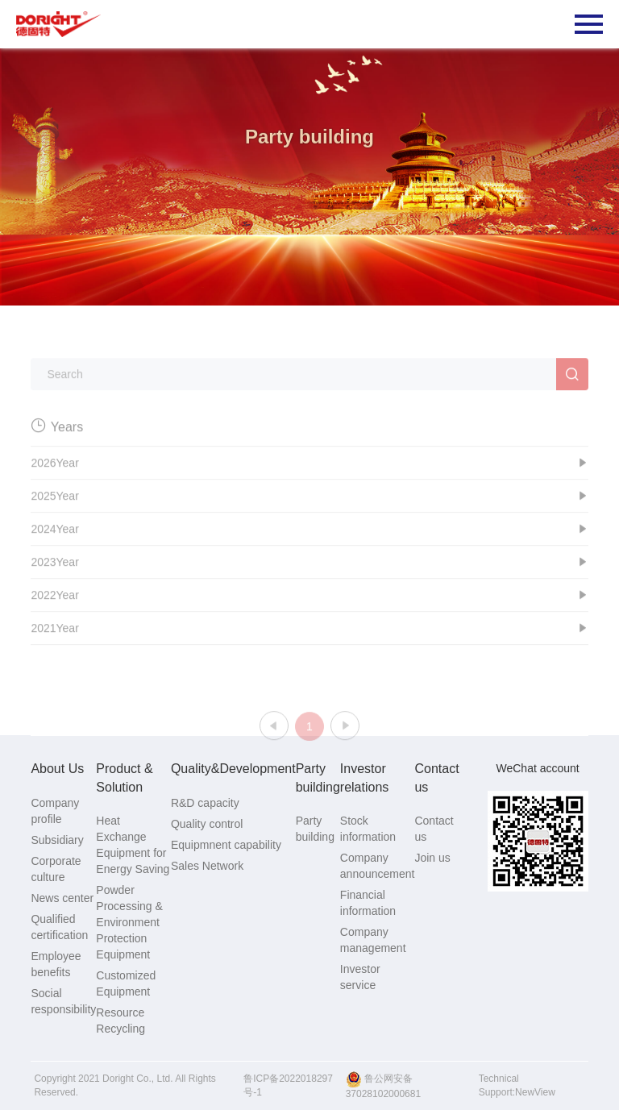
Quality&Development (233, 768)
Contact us (436, 778)
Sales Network (207, 865)
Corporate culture (56, 868)
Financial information (368, 902)
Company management (373, 939)
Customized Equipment (126, 983)
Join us (432, 857)
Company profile (55, 810)
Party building (318, 778)
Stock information (368, 828)
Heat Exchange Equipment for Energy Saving (132, 844)
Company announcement (377, 865)
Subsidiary (57, 840)
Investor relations (364, 778)
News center (62, 898)
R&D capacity (205, 802)
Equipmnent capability (226, 844)
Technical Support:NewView (517, 1085)
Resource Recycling (120, 1020)
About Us (57, 768)
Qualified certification (59, 927)
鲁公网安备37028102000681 (383, 1085)
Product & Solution (124, 778)
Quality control (207, 823)
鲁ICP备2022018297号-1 (288, 1085)
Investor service (360, 977)
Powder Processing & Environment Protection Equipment (129, 922)
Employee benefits (56, 964)
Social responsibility (63, 1001)
